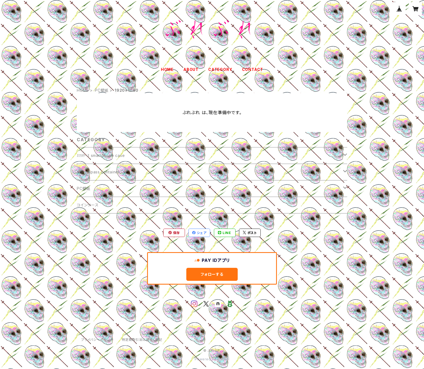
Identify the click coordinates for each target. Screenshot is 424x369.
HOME (167, 69)
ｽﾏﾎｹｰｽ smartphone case (101, 155)
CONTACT (252, 69)
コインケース (88, 205)
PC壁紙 (101, 90)
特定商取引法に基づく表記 (142, 340)
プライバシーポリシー (97, 340)
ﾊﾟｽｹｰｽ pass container (98, 172)
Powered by (212, 359)
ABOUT (190, 69)
